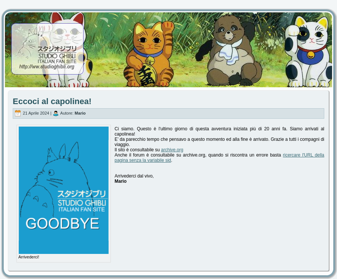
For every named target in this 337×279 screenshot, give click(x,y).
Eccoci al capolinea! (52, 101)
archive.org (172, 149)
